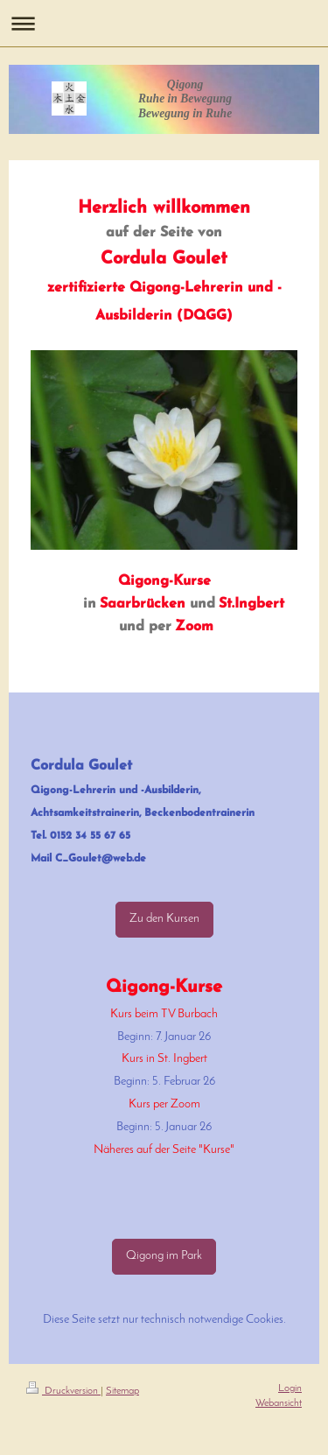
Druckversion (63, 1391)
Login (290, 1388)
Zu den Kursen (164, 918)
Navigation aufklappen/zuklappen (164, 23)
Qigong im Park (164, 1255)
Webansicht (278, 1403)
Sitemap (122, 1391)
